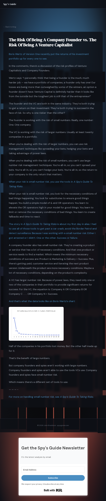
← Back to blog (9, 27)
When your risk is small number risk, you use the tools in (41, 181)
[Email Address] (53, 470)
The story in (16, 224)
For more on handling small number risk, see (34, 396)
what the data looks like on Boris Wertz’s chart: (48, 301)
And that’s (15, 301)
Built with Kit (53, 490)
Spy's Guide (9, 4)
